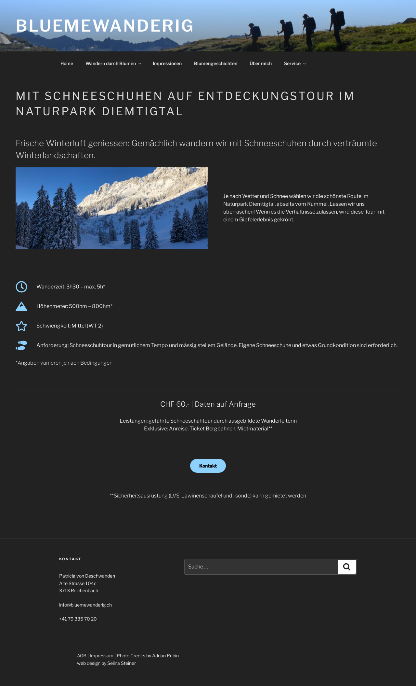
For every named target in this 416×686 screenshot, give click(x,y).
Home (66, 63)
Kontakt (208, 466)
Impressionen (167, 63)
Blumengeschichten (215, 63)
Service (295, 63)
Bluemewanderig (105, 25)
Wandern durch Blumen (113, 63)
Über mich (261, 63)
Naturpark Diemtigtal (249, 204)
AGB (81, 655)
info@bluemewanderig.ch (85, 605)
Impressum (101, 655)
